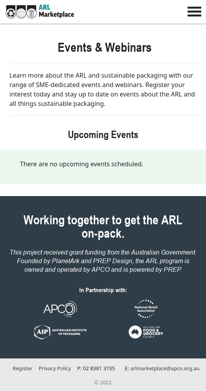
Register (22, 368)
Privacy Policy (55, 368)
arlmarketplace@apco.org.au (165, 368)
